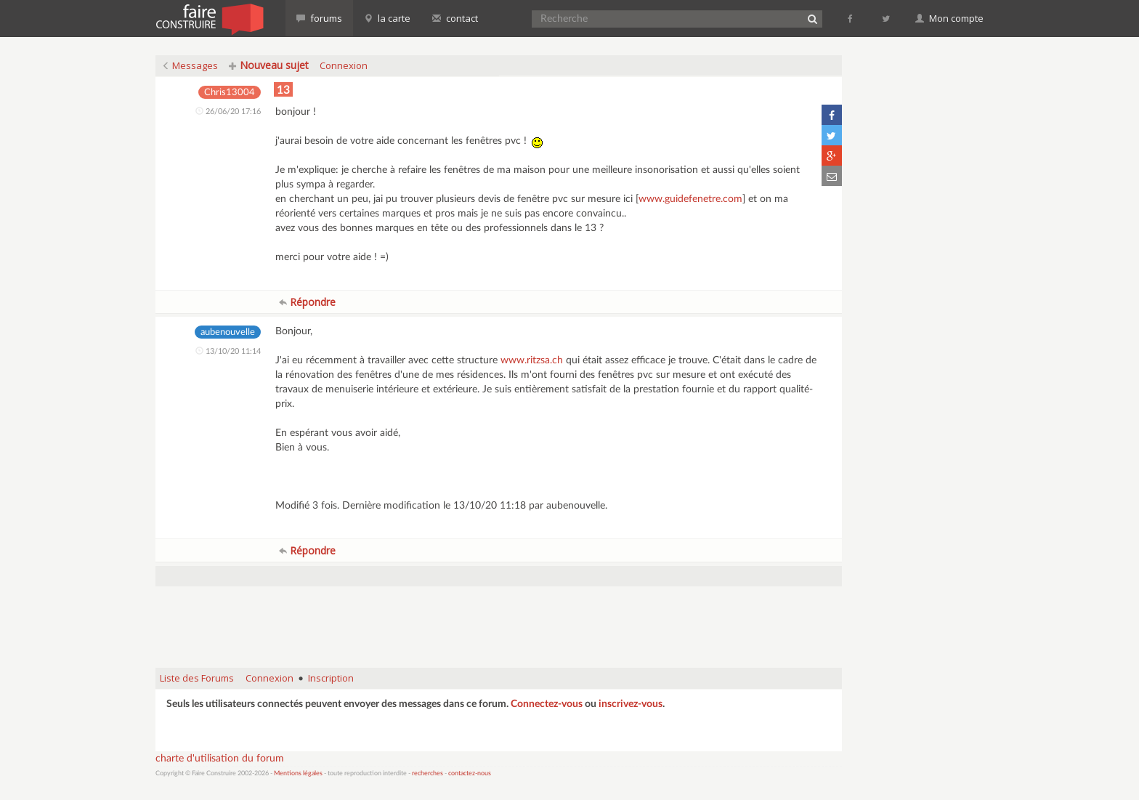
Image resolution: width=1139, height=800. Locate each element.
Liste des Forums (197, 677)
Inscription (331, 677)
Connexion (344, 65)
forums (319, 18)
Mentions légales (298, 773)
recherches (427, 773)
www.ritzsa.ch (531, 360)
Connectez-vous (547, 704)
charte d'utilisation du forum (219, 758)
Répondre (307, 302)
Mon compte (949, 18)
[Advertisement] (499, 619)
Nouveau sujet (269, 65)
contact (455, 18)
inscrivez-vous (630, 704)
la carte (387, 18)
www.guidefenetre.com (690, 199)
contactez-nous (469, 773)
